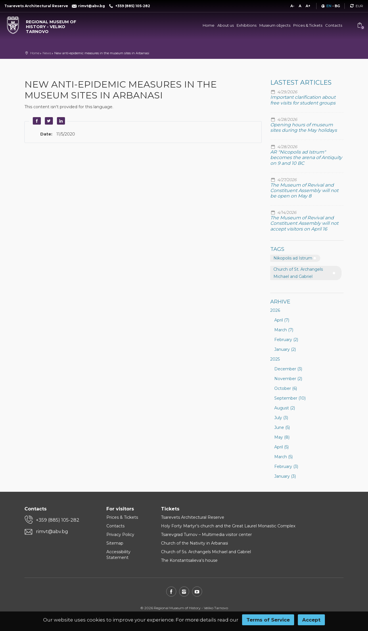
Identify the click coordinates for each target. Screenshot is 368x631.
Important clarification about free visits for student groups (303, 99)
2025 (275, 359)
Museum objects (274, 25)
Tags (277, 249)
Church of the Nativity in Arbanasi (194, 543)
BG (337, 6)
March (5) (283, 456)
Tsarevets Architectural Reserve (192, 517)
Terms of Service (268, 620)
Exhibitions (246, 25)
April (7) (281, 320)
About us (225, 25)
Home (208, 25)
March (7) (283, 329)
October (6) (285, 388)
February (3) (286, 466)
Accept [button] (311, 620)
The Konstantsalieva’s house (189, 560)
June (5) (282, 427)
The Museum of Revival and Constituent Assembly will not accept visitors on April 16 (304, 223)
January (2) (285, 349)
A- (292, 6)
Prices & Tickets (307, 25)
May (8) (282, 437)
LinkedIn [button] (60, 121)
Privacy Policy (120, 534)
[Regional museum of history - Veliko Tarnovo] (46, 25)
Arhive (280, 302)
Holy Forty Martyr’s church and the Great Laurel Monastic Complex (228, 526)
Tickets (170, 509)
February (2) (286, 339)
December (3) (288, 368)
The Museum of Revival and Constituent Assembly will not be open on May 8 (304, 190)
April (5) (281, 447)
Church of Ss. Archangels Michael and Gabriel (206, 551)
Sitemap (114, 543)
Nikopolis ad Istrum (292, 258)
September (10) (290, 398)
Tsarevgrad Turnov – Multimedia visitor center (206, 534)
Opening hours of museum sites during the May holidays (303, 127)
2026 (275, 310)
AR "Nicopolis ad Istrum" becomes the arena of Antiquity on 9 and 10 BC (306, 157)
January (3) (285, 476)
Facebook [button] (36, 121)
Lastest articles (300, 82)
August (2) (284, 408)
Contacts (333, 25)
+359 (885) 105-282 (57, 520)
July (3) (281, 417)
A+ (308, 6)
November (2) (288, 378)
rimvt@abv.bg (52, 531)
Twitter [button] (48, 121)
